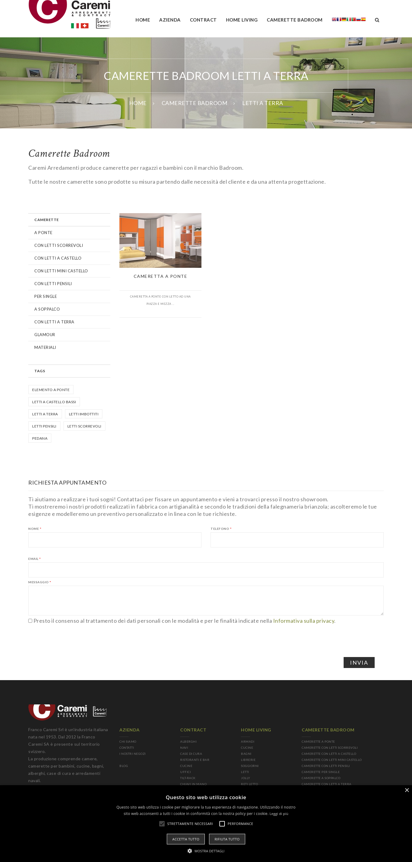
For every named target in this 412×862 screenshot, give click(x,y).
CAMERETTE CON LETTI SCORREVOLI (330, 747)
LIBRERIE (248, 759)
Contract (203, 19)
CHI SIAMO (127, 741)
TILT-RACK (188, 778)
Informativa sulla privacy (304, 620)
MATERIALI (45, 347)
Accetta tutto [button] (185, 839)
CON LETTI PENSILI (53, 283)
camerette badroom (295, 19)
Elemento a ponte (51, 389)
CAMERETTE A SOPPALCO (321, 778)
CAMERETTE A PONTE (318, 741)
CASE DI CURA (191, 753)
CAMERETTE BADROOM (195, 103)
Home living (242, 19)
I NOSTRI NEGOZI (132, 753)
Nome (34, 528)
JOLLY (245, 778)
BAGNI (246, 753)
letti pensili (44, 426)
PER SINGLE (45, 296)
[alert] (206, 823)
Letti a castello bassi (54, 402)
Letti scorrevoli (84, 426)
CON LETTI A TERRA (54, 321)
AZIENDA (170, 19)
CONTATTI (126, 747)
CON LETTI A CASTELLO (57, 258)
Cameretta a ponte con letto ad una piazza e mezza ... (160, 300)
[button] (206, 851)
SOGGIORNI (250, 766)
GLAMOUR (44, 334)
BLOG (123, 766)
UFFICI (185, 772)
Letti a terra (45, 414)
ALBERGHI (188, 741)
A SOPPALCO (47, 309)
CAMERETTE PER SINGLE (321, 772)
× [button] (406, 790)
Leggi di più (279, 813)
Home (143, 19)
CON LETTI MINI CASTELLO (61, 270)
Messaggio (39, 582)
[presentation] (74, 636)
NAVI (184, 747)
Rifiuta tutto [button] (227, 839)
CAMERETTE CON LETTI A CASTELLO (329, 753)
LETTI (245, 772)
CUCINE (186, 766)
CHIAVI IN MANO (193, 784)
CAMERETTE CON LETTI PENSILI (326, 766)
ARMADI (247, 741)
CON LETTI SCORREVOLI (58, 245)
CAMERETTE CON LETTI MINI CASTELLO (332, 759)
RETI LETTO (249, 784)
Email (34, 558)
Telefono (221, 528)
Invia (359, 662)
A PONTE (43, 232)
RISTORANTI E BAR (194, 759)
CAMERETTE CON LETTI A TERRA (327, 784)
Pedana (39, 438)
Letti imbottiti (84, 414)
